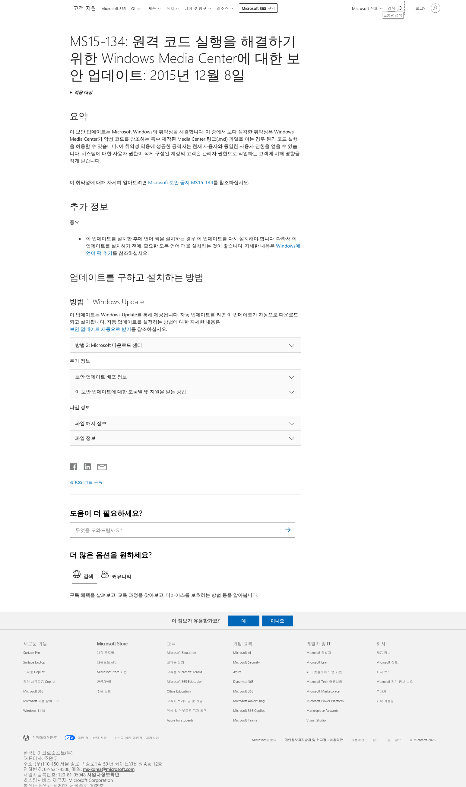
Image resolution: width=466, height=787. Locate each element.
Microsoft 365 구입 (264, 8)
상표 (375, 739)
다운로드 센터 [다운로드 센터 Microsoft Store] (107, 662)
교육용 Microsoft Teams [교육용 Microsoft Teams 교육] (184, 672)
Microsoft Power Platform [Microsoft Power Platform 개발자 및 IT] (325, 701)
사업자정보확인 (103, 774)
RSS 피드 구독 (89, 482)
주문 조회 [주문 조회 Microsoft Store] (104, 691)
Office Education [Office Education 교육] (179, 691)
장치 (174, 8)
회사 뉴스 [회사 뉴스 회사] (383, 672)
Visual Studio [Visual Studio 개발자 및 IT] (316, 720)
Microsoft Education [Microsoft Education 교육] (181, 652)
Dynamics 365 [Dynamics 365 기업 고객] (243, 681)
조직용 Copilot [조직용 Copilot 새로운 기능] (34, 672)
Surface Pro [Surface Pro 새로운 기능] (31, 652)
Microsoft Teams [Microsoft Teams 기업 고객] (245, 720)
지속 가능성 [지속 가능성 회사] (385, 701)
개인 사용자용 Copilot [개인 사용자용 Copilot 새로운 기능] (39, 681)
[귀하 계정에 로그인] (427, 8)
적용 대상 (83, 92)
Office (137, 8)
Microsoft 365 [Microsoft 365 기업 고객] (243, 691)
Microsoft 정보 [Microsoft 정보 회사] (387, 662)
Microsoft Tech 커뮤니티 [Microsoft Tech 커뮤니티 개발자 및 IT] (324, 681)
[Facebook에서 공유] (74, 465)
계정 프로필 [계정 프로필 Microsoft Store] (105, 652)
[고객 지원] (84, 8)
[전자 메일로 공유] (99, 465)
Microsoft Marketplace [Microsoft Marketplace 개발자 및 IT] (323, 691)
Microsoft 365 (113, 8)
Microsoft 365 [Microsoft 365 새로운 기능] (33, 691)
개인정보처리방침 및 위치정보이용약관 (314, 739)
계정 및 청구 (200, 8)
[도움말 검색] (395, 7)
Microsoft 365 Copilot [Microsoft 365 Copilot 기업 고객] (249, 710)
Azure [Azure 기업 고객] (237, 672)
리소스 (228, 8)
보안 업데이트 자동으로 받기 (100, 329)
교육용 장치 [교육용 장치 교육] (175, 662)
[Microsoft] (44, 8)
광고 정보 (394, 739)
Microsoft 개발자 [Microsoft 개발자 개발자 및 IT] (318, 652)
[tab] (84, 576)
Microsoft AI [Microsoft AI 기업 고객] (242, 652)
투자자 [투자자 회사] (381, 691)
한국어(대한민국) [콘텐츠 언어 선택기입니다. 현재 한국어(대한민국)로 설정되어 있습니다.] (44, 737)
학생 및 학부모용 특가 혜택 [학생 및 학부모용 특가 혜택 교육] (187, 710)
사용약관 (357, 739)
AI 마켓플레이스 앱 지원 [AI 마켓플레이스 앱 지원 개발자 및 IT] (324, 672)
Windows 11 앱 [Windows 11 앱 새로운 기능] (34, 710)
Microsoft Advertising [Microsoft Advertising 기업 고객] (249, 701)
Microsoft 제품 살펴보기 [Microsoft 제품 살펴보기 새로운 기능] (41, 701)
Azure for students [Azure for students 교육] (180, 720)
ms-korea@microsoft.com (109, 769)
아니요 (277, 621)
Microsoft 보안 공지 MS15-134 (180, 182)
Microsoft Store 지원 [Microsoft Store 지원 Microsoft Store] (112, 672)
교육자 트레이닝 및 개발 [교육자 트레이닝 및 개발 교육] (185, 701)
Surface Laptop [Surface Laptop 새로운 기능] (34, 662)
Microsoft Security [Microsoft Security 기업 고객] (246, 662)
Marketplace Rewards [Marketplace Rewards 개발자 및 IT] (322, 710)
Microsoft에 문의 (264, 739)
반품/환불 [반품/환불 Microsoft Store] (104, 681)
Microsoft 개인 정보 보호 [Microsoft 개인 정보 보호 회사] (394, 681)
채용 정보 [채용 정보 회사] (383, 652)
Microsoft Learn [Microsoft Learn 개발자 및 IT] (317, 662)
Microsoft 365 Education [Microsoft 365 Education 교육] (184, 681)
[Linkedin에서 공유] (85, 465)
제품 (154, 8)
